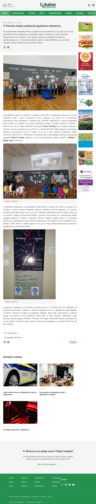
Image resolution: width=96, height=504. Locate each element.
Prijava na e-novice (14, 496)
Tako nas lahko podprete (48, 464)
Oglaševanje (35, 496)
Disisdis (44, 496)
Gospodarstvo (18, 13)
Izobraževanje (55, 13)
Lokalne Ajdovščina (8, 22)
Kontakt (64, 479)
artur (50, 496)
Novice (5, 13)
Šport (42, 13)
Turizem (68, 13)
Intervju (24, 482)
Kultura (32, 13)
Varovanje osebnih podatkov (34, 502)
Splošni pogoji (26, 496)
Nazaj (73, 342)
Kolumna (80, 13)
